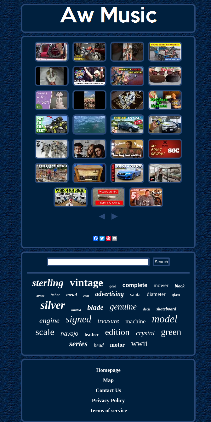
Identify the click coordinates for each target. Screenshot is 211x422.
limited (76, 310)
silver (52, 305)
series (78, 343)
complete (135, 285)
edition (117, 332)
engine (49, 320)
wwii (139, 343)
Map (108, 380)
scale (44, 332)
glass (176, 294)
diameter (156, 294)
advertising (109, 293)
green (171, 332)
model (165, 319)
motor (117, 345)
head (99, 345)
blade (95, 307)
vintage (86, 282)
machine (135, 321)
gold (112, 286)
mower (161, 285)
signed (78, 319)
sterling (48, 282)
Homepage (108, 370)
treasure (108, 321)
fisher (55, 294)
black (180, 286)
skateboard (166, 309)
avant (40, 296)
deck (146, 309)
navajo (69, 333)
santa (135, 294)
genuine (123, 306)
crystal (145, 333)
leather (91, 334)
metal (71, 294)
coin (86, 296)
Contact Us (108, 390)
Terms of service (108, 410)
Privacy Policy (108, 400)
